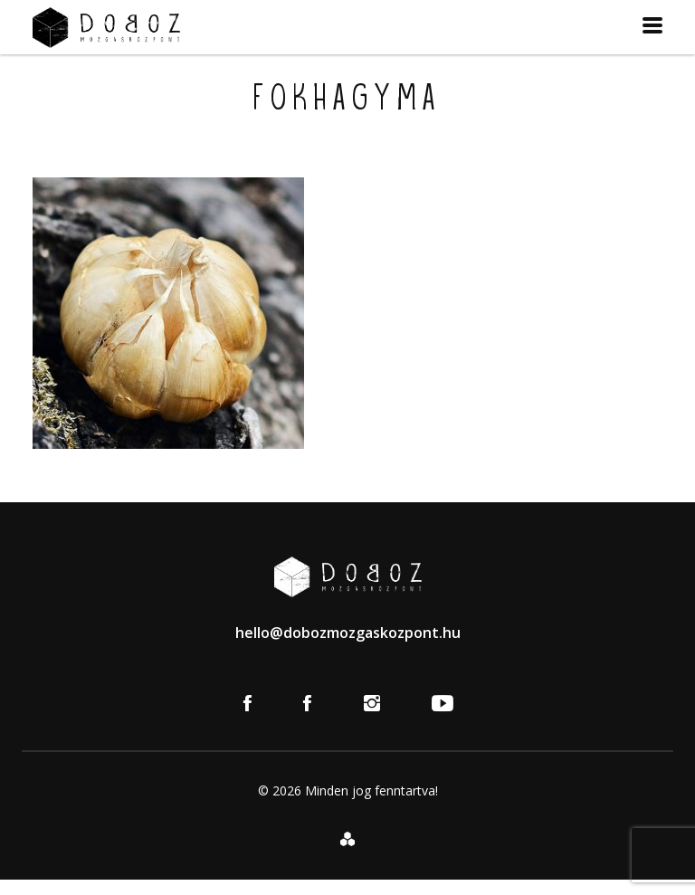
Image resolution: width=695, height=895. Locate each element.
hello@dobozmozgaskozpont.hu (348, 633)
